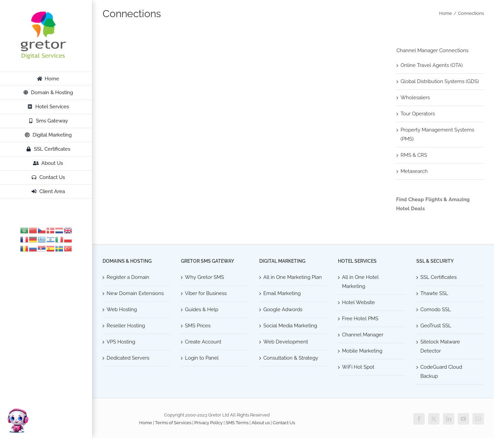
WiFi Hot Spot (358, 367)
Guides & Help (201, 309)
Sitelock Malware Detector (440, 346)
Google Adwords (282, 309)
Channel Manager (362, 335)
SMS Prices (198, 326)
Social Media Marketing (290, 326)
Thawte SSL (434, 293)
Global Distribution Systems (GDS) (440, 81)
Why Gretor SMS (204, 277)
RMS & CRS (414, 155)
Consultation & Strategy (290, 358)
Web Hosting (122, 309)
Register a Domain (128, 277)
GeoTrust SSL (435, 326)
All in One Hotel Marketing (360, 281)
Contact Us (284, 422)
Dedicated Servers (128, 358)
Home (145, 422)
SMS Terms (237, 422)
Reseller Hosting (126, 326)
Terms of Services (173, 422)
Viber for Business (206, 293)
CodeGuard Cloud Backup (441, 371)
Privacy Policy (208, 422)
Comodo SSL (435, 309)
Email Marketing (282, 293)
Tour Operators (418, 114)
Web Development (285, 342)
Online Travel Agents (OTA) (432, 65)
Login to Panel (202, 358)
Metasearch (414, 171)
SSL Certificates (438, 277)
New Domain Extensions (135, 293)
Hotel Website (358, 302)
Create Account (203, 342)
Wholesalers (415, 98)
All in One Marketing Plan (292, 277)
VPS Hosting (121, 342)
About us (261, 422)
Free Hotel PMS (360, 319)
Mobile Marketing (362, 351)
